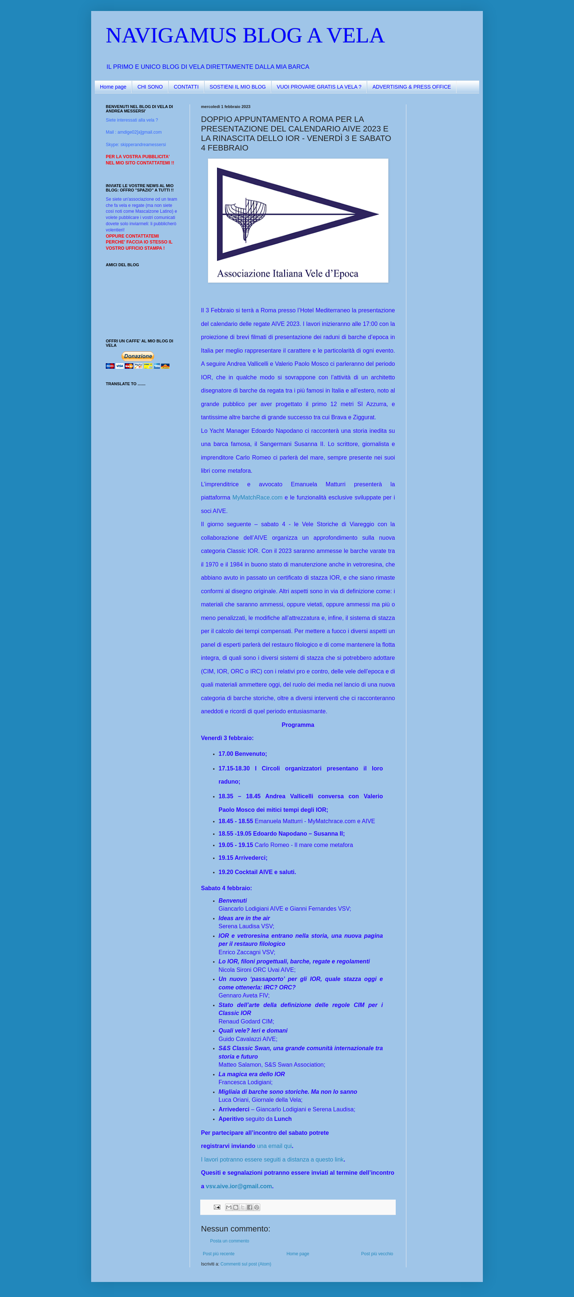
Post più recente (219, 1253)
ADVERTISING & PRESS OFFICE (411, 87)
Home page (113, 87)
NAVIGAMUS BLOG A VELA (245, 35)
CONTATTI (186, 87)
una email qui (274, 1146)
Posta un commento (229, 1241)
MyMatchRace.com (257, 497)
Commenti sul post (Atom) (245, 1264)
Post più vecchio (377, 1253)
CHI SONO (150, 87)
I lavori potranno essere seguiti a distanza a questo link (272, 1159)
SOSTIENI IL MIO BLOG (238, 87)
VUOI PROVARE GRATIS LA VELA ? (319, 87)
